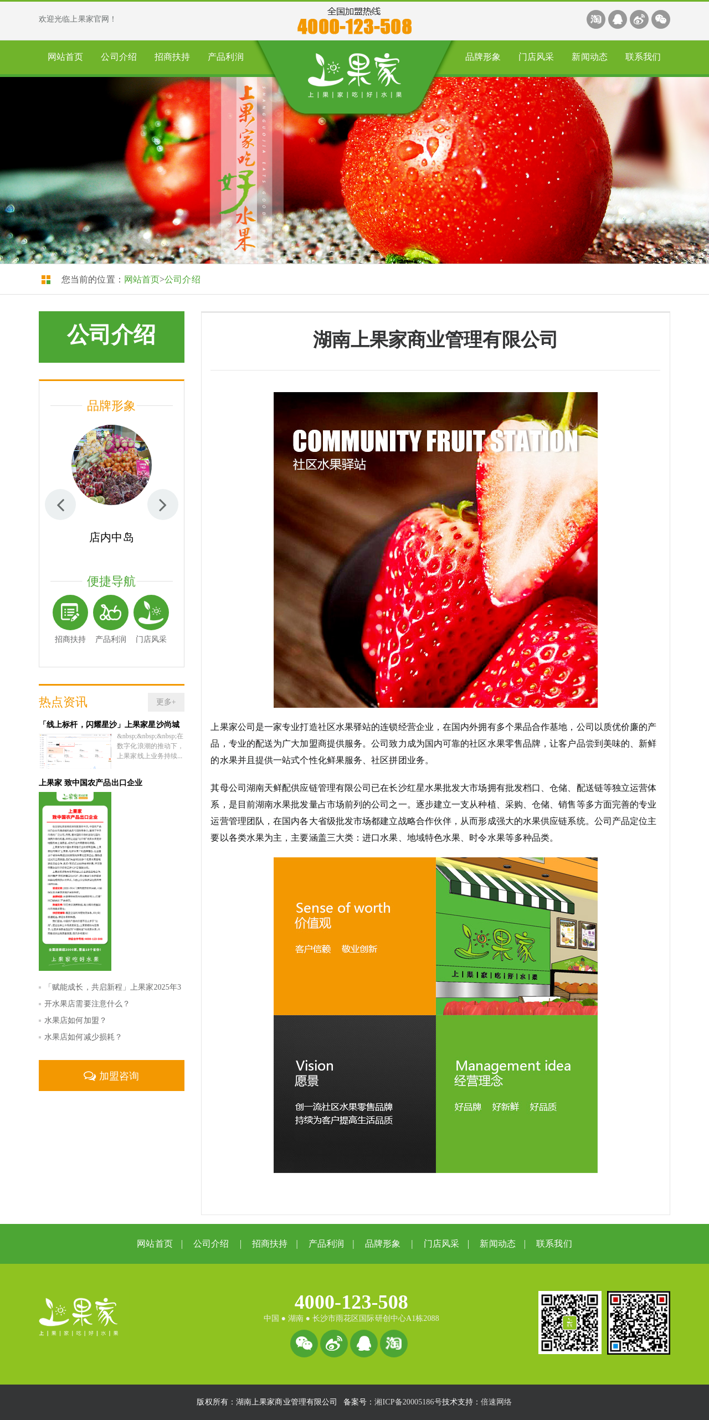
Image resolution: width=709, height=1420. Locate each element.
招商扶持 (172, 56)
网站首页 (65, 56)
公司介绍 (118, 56)
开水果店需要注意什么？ (87, 996)
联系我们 (643, 56)
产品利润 (225, 56)
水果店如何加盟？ (75, 1013)
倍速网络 (496, 1402)
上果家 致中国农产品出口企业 (90, 775)
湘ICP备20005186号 (407, 1402)
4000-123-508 (351, 1302)
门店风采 (536, 56)
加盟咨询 (111, 1068)
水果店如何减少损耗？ (83, 1029)
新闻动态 (589, 56)
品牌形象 (483, 56)
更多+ (166, 702)
